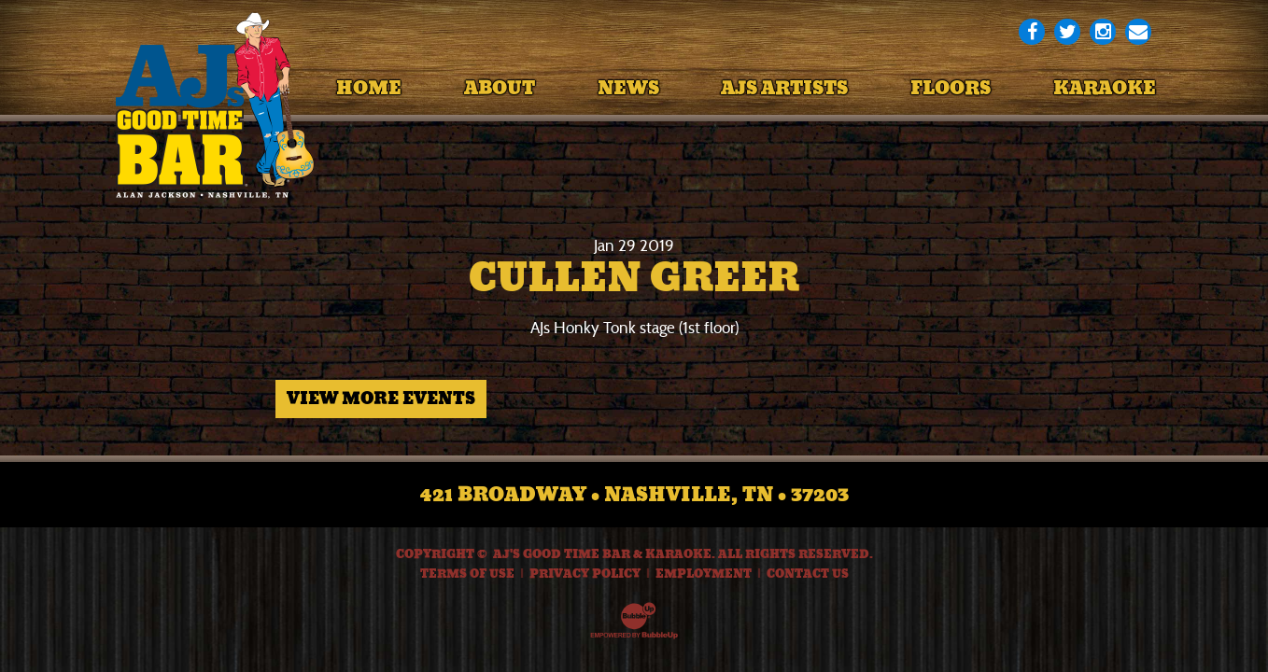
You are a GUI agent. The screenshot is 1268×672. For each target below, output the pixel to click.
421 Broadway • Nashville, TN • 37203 (634, 495)
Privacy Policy (585, 574)
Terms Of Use (467, 574)
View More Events (381, 398)
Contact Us (808, 574)
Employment (703, 574)
